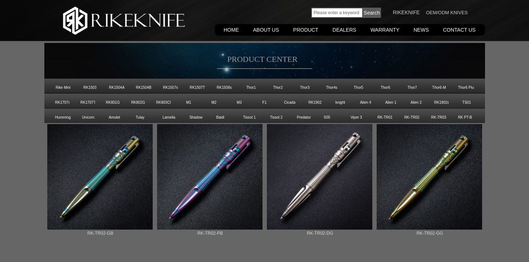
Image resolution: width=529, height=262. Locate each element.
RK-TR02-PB (210, 233)
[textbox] (337, 13)
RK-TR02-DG (320, 233)
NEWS (421, 30)
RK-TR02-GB (100, 233)
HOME (231, 30)
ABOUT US (266, 30)
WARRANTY (385, 30)
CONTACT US (459, 30)
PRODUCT (305, 30)
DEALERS (344, 30)
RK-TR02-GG (430, 233)
